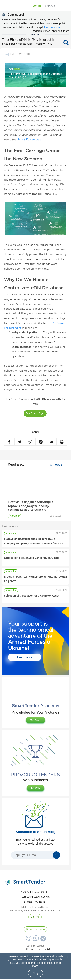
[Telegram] (42, 940)
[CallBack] (35, 917)
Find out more (52, 27)
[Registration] (50, 6)
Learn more (24, 657)
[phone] (35, 891)
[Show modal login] (36, 6)
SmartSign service (29, 139)
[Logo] (8, 5)
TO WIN (35, 788)
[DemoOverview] (35, 929)
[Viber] (28, 940)
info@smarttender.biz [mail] (35, 949)
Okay (35, 973)
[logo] (25, 882)
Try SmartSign (35, 413)
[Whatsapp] (35, 940)
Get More (35, 720)
